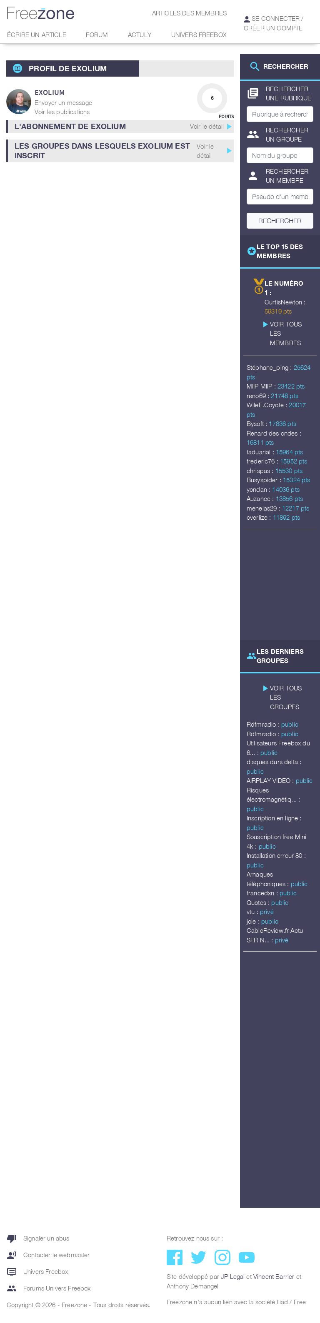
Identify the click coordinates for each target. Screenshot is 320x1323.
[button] (120, 126)
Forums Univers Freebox (49, 1288)
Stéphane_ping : (270, 367)
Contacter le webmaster (48, 1255)
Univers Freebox (199, 34)
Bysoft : (258, 423)
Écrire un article (36, 34)
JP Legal (233, 1276)
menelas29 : (264, 508)
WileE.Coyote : (268, 405)
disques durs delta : (274, 761)
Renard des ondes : (274, 433)
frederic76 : (263, 461)
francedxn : (263, 893)
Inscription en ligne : (274, 818)
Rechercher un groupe (278, 134)
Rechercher (280, 220)
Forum (97, 34)
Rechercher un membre (278, 175)
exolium (50, 92)
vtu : (253, 911)
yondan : (259, 489)
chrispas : (261, 470)
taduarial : (261, 452)
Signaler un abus (38, 1238)
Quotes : (259, 902)
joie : (254, 921)
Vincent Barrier (273, 1276)
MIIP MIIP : (262, 386)
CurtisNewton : (285, 302)
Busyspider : (265, 479)
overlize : (260, 517)
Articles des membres (189, 13)
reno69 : (259, 395)
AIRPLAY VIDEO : (271, 780)
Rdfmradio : (264, 724)
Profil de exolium (68, 68)
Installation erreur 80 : (276, 855)
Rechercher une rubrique (279, 93)
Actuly (139, 34)
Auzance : (261, 498)
